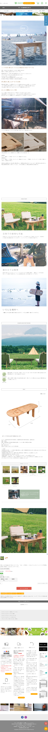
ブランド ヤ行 (7, 618)
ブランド (3, 618)
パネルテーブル (24, 470)
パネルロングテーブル (32, 470)
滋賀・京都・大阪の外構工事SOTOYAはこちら (43, 656)
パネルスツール (6, 481)
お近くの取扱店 (43, 649)
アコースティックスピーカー (15, 482)
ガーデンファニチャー (5, 611)
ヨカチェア (6, 470)
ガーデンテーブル (13, 615)
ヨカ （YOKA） (15, 618)
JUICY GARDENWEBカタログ (42, 664)
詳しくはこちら (8, 673)
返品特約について (24, 604)
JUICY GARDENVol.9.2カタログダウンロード (43, 673)
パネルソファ (41, 470)
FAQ (1, 3)
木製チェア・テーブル (13, 611)
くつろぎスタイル (13, 617)
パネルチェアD (15, 470)
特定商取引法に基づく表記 (24, 727)
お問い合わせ (5, 3)
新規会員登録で (29, 3)
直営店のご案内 (43, 644)
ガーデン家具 (12, 613)
